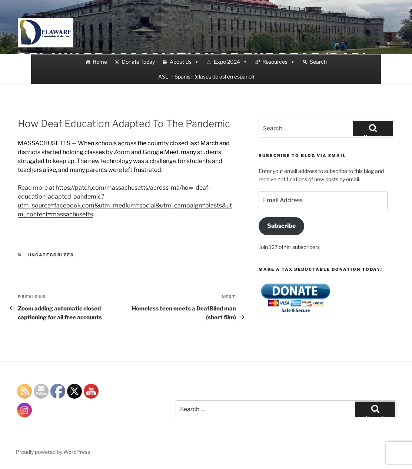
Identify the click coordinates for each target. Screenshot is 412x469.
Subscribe (281, 225)
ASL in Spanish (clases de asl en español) (206, 76)
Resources (278, 61)
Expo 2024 (230, 61)
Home (100, 62)
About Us (184, 61)
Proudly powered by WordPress (53, 452)
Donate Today (138, 62)
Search (318, 62)
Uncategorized (51, 254)
